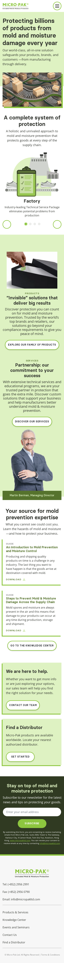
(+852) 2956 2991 (18, 884)
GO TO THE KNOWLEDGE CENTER (32, 645)
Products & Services (15, 912)
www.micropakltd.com (20, 840)
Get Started (20, 756)
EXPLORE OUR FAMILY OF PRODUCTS (32, 344)
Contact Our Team (23, 705)
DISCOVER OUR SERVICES (32, 421)
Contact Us (10, 935)
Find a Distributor (14, 942)
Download (15, 579)
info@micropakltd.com (50, 843)
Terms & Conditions (50, 954)
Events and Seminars (16, 927)
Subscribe (32, 823)
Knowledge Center (14, 920)
